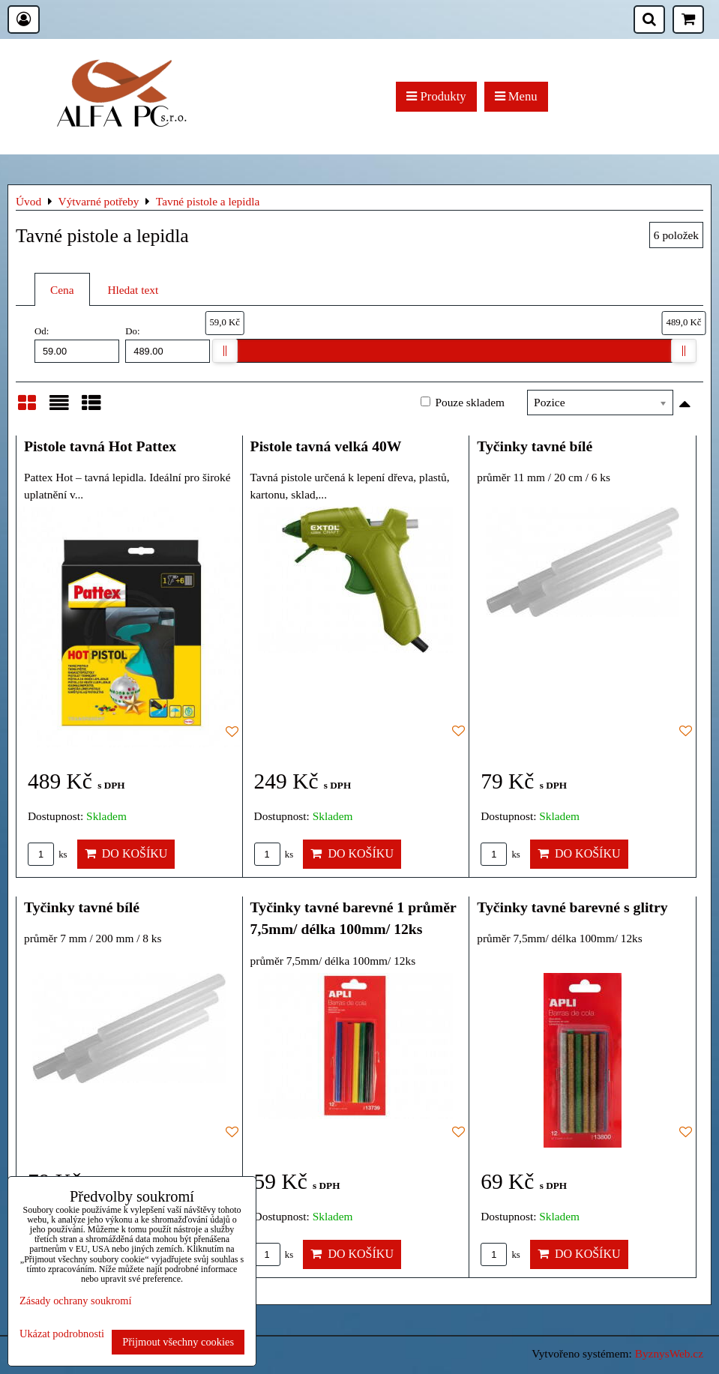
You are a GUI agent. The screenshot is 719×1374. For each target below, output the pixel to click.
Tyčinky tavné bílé (534, 446)
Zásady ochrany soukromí (75, 1301)
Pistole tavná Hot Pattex (100, 446)
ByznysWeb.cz (669, 1353)
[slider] (225, 351)
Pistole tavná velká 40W (326, 446)
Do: (167, 344)
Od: (76, 344)
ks (47, 854)
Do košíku (126, 853)
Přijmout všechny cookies (178, 1342)
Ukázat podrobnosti (61, 1334)
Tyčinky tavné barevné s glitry (572, 907)
